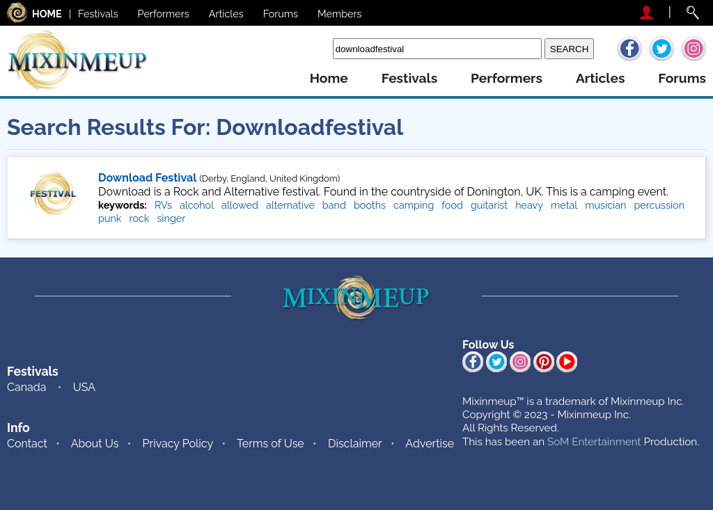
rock (139, 218)
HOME (47, 13)
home (329, 78)
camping (413, 205)
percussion (659, 205)
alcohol (197, 205)
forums (682, 78)
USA (84, 387)
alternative (290, 205)
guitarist (489, 205)
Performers (163, 13)
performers (506, 78)
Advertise (429, 443)
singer (171, 218)
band (334, 205)
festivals (409, 78)
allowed (239, 205)
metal (564, 205)
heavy (529, 205)
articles (600, 78)
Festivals (98, 13)
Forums (280, 13)
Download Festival (147, 177)
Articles (226, 13)
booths (370, 205)
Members (340, 13)
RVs (163, 205)
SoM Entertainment (594, 442)
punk (109, 218)
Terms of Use (270, 443)
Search (311, 48)
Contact (27, 443)
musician (605, 205)
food (452, 205)
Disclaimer (355, 443)
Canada (26, 387)
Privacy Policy (178, 443)
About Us (95, 443)
